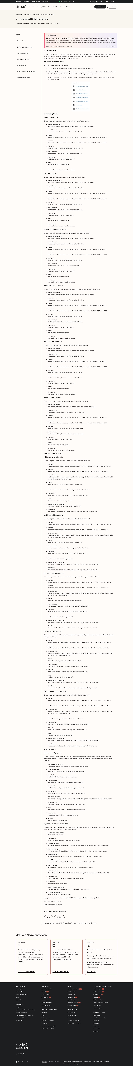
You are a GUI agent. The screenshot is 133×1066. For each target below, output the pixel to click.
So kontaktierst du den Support (86, 923)
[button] (80, 96)
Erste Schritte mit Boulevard (53, 905)
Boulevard (51, 14)
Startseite (18, 1)
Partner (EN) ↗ (45, 1)
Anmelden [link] (91, 971)
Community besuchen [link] (26, 971)
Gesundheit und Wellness (40, 14)
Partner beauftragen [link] (61, 971)
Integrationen (27, 14)
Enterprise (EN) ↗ (35, 1)
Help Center (26, 1)
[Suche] (107, 1)
